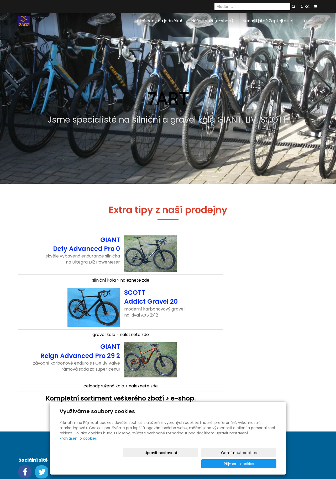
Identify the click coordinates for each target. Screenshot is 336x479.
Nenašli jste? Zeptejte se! (267, 21)
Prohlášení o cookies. (79, 449)
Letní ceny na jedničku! (158, 21)
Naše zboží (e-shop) (212, 21)
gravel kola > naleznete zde (120, 334)
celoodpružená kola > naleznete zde (120, 386)
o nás (310, 21)
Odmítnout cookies (214, 463)
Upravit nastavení (170, 463)
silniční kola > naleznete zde (120, 280)
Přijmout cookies (256, 463)
